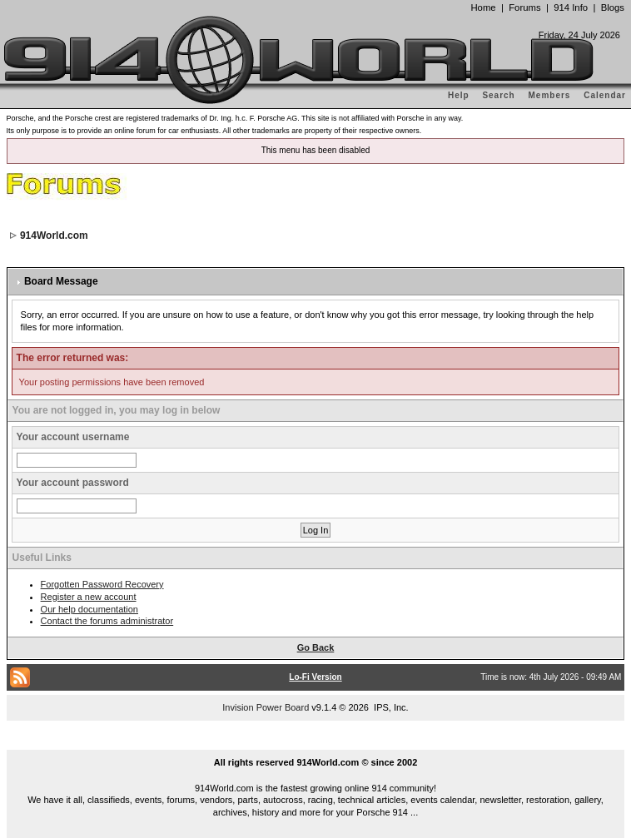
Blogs (612, 7)
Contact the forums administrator (107, 621)
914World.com (54, 235)
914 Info (571, 7)
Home (482, 7)
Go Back (316, 647)
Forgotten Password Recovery (102, 584)
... (315, 743)
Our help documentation (89, 609)
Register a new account (89, 597)
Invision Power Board (265, 707)
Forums (524, 7)
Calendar (605, 95)
